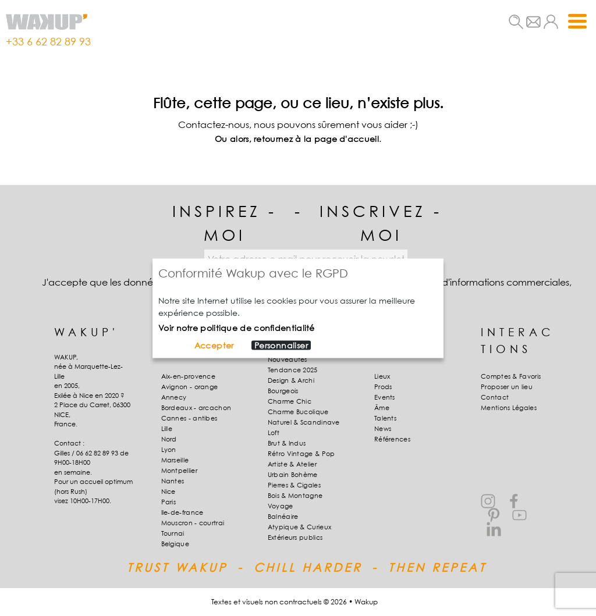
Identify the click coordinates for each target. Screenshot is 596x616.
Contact (495, 397)
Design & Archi (291, 380)
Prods (383, 387)
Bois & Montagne (295, 496)
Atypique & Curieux (299, 527)
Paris (168, 502)
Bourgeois (283, 391)
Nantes (173, 481)
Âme (381, 408)
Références (392, 439)
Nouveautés (287, 359)
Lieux (382, 376)
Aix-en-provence (188, 376)
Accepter (214, 345)
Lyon (168, 450)
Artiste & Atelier (292, 464)
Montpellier (179, 471)
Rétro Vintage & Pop (301, 454)
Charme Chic (289, 401)
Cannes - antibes (189, 418)
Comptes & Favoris (511, 376)
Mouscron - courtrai (193, 523)
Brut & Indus (287, 443)
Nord (169, 439)
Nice (168, 491)
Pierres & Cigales (294, 485)
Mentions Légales (509, 408)
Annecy (174, 397)
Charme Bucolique (298, 412)
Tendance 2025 (293, 370)
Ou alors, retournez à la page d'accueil (297, 139)
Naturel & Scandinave (304, 422)
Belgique (175, 544)
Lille (167, 429)
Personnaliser (281, 345)
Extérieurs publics (295, 537)
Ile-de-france (182, 512)
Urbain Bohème (293, 475)
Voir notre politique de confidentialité (236, 327)
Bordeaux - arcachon (196, 408)
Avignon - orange (189, 387)
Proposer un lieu (507, 387)
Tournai (173, 533)
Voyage (280, 506)
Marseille (175, 460)
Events (384, 397)
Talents (385, 418)
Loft (273, 433)
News (382, 429)
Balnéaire (283, 516)
